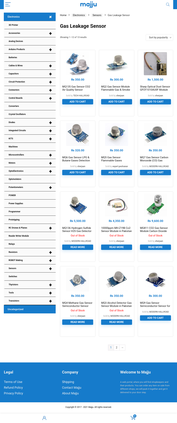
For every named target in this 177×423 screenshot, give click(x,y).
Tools (30, 293)
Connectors (30, 90)
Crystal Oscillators (17, 114)
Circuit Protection (30, 82)
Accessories (30, 33)
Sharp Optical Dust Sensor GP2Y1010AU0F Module (155, 91)
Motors (30, 163)
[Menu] (8, 4)
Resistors (30, 252)
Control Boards (30, 98)
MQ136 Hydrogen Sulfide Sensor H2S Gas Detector (76, 238)
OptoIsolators (15, 179)
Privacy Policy (13, 404)
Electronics (31, 17)
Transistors (30, 301)
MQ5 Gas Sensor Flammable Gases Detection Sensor (111, 166)
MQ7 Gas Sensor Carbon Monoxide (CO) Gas (154, 164)
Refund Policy (13, 399)
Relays (12, 244)
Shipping (68, 393)
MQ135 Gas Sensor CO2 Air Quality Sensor (76, 91)
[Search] (168, 4)
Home (63, 15)
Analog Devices (16, 41)
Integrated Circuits (30, 131)
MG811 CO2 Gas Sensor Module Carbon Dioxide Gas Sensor (154, 239)
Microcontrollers (30, 155)
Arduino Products (30, 50)
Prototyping (14, 219)
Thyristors (30, 285)
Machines (13, 146)
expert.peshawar (120, 172)
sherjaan (120, 98)
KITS (30, 139)
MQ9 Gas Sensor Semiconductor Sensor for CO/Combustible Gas (155, 317)
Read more (78, 255)
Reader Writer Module (19, 236)
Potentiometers (30, 187)
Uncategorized (15, 309)
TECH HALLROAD (81, 98)
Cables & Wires (30, 66)
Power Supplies (16, 203)
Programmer (14, 211)
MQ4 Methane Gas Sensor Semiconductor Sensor (77, 316)
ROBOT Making (30, 260)
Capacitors (30, 74)
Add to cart (77, 104)
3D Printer (13, 25)
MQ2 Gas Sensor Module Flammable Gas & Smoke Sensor (115, 92)
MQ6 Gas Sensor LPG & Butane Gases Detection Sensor (76, 166)
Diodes (30, 123)
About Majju (70, 404)
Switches (13, 276)
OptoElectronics (30, 171)
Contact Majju (71, 399)
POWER (12, 195)
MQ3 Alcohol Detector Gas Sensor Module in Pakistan (116, 316)
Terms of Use (13, 393)
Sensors (30, 269)
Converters (14, 106)
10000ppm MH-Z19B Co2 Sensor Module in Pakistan (116, 238)
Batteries (13, 57)
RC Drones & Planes (30, 228)
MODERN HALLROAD (159, 172)
